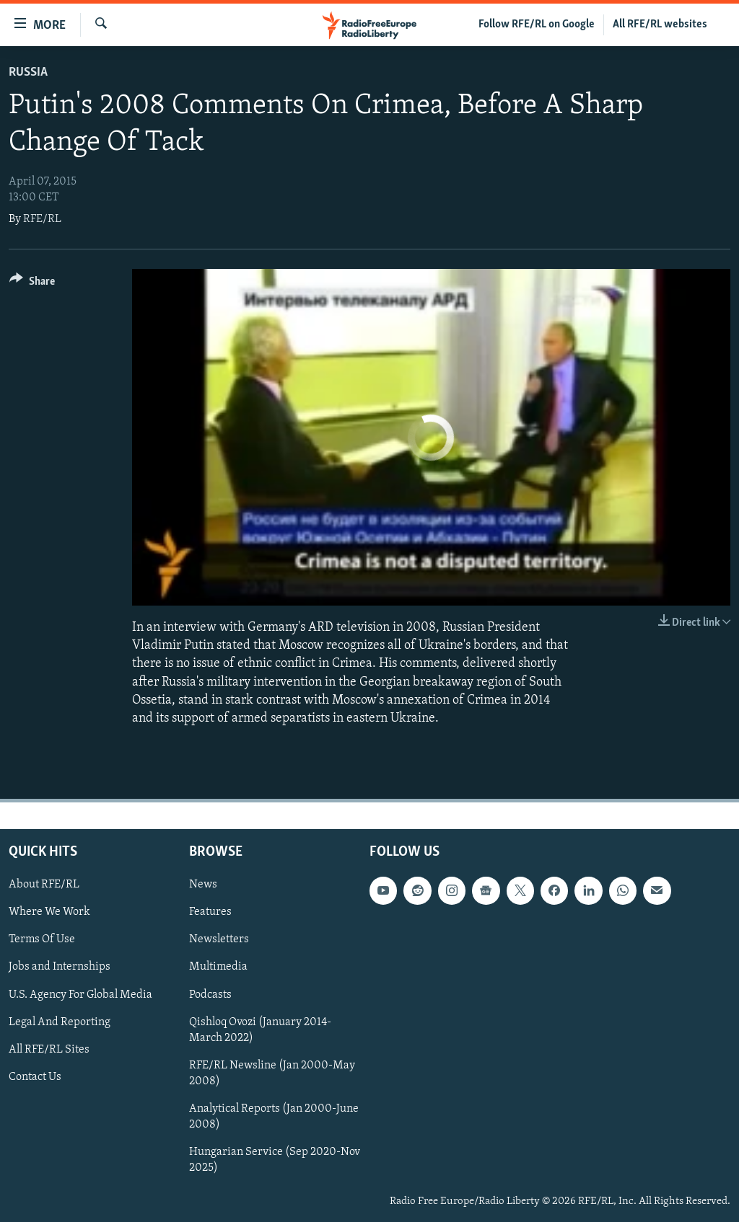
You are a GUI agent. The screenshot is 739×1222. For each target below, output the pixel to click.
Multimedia (218, 967)
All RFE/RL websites (660, 24)
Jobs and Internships (59, 967)
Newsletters (219, 940)
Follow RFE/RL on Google (536, 24)
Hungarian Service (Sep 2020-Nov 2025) (274, 1160)
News (203, 884)
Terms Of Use (42, 940)
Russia (28, 72)
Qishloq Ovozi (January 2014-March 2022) (260, 1030)
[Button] (32, 283)
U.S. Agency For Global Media (80, 995)
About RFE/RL (44, 884)
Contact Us (35, 1077)
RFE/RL (42, 219)
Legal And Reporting (59, 1022)
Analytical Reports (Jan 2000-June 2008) (274, 1116)
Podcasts (210, 995)
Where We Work (49, 912)
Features (210, 912)
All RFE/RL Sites (49, 1049)
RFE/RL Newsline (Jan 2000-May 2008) (272, 1073)
